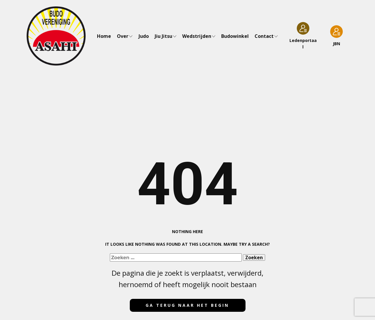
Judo (144, 36)
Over (122, 36)
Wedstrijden (196, 36)
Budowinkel (235, 36)
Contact (264, 36)
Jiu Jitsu (163, 36)
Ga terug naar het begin (187, 305)
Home (104, 36)
